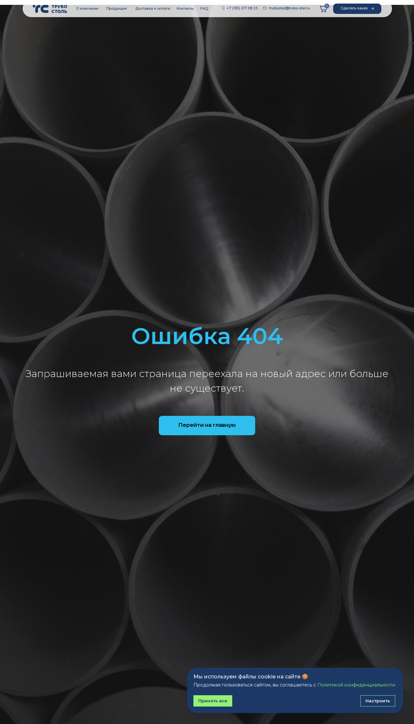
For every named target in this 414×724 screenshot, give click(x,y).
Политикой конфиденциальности (356, 685)
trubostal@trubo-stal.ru (289, 8)
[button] (357, 9)
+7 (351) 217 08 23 (242, 8)
